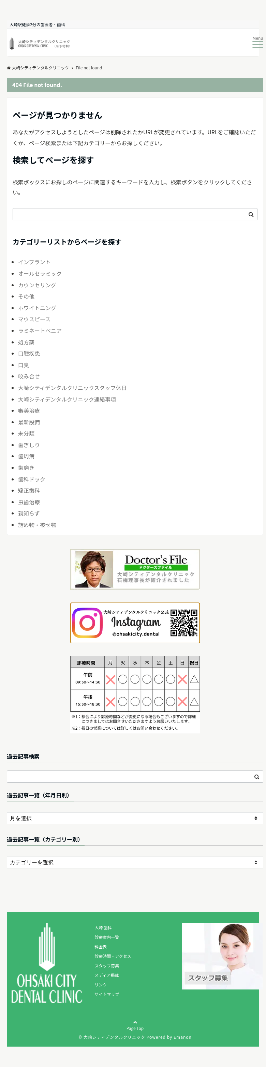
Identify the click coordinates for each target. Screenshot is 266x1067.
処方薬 (26, 342)
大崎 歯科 (103, 927)
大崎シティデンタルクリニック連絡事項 (67, 399)
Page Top (135, 1030)
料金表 (100, 946)
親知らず (29, 513)
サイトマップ (106, 994)
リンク (100, 984)
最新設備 (29, 422)
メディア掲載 (106, 975)
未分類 (26, 433)
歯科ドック (31, 479)
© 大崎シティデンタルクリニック (111, 1037)
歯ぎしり (29, 445)
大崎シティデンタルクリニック (38, 67)
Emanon (183, 1037)
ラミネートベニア (40, 330)
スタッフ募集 (106, 965)
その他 (26, 296)
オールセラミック (40, 273)
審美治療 (29, 410)
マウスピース (34, 319)
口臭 (23, 365)
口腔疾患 (29, 353)
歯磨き (26, 467)
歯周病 (26, 456)
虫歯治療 (29, 502)
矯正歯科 (29, 490)
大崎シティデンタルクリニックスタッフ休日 (72, 388)
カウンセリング (37, 285)
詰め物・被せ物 (37, 525)
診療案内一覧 (106, 937)
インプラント (34, 262)
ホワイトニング (37, 308)
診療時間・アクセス (112, 956)
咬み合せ (29, 376)
